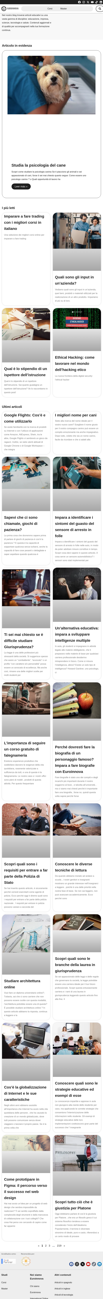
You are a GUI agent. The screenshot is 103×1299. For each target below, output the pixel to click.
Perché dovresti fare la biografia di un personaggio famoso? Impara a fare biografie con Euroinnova (75, 759)
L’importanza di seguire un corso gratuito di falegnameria (24, 749)
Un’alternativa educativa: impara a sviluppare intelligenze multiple (77, 634)
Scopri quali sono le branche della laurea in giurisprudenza (75, 962)
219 (59, 1227)
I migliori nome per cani (76, 415)
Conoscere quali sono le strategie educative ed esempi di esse (76, 1077)
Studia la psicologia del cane (39, 165)
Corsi (49, 8)
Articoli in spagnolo (63, 1270)
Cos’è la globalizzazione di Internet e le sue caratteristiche (25, 1081)
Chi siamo (34, 1273)
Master (63, 8)
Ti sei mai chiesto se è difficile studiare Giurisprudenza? (23, 641)
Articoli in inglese (62, 1276)
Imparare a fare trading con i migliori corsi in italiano (24, 222)
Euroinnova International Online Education (39, 1286)
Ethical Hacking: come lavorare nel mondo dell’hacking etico (75, 363)
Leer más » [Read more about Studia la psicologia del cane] (21, 186)
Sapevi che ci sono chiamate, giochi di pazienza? (21, 523)
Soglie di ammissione (64, 1288)
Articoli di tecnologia (63, 1282)
